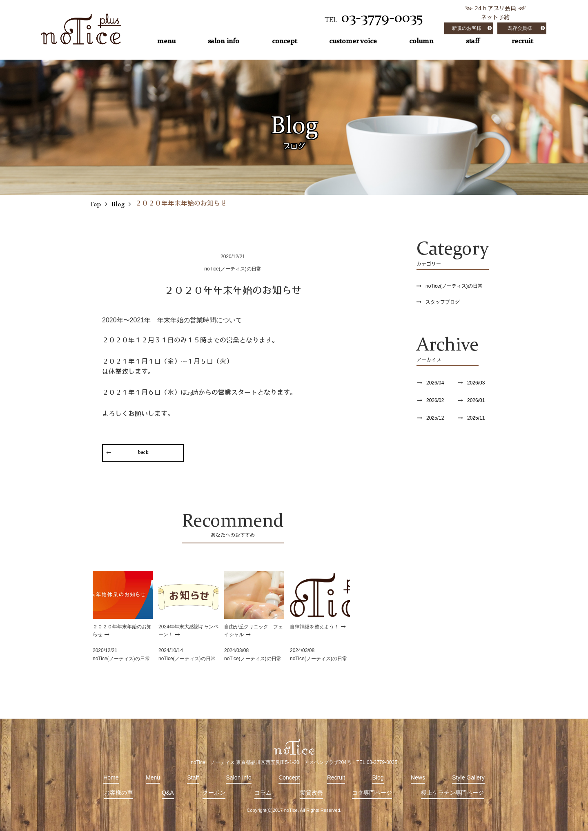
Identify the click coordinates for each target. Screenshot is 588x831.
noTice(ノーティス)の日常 (454, 286)
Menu (153, 777)
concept (284, 41)
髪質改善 (311, 792)
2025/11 (476, 418)
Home (110, 777)
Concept (289, 777)
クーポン (214, 792)
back (143, 452)
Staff (193, 777)
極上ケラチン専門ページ (452, 792)
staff (472, 41)
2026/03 (476, 383)
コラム (263, 792)
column (421, 41)
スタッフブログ (442, 302)
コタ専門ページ (372, 792)
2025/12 (435, 418)
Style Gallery (468, 777)
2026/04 (435, 383)
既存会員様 (520, 28)
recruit (522, 41)
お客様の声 (118, 792)
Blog (377, 777)
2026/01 (476, 400)
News (418, 777)
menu (166, 41)
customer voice (353, 41)
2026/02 (435, 400)
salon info (223, 41)
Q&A (168, 792)
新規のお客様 (466, 28)
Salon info (238, 777)
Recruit (336, 777)
